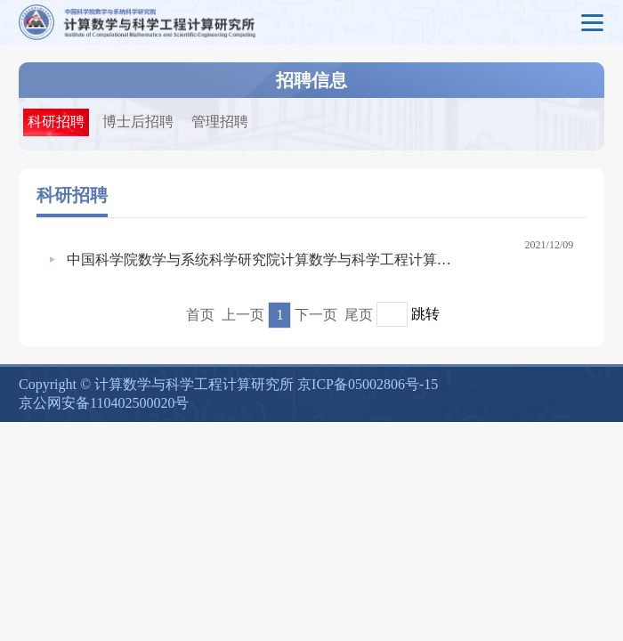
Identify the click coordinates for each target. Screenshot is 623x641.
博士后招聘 (138, 121)
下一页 (316, 314)
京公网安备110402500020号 (104, 402)
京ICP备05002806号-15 (367, 384)
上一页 (243, 314)
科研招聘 (56, 121)
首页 (200, 314)
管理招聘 (219, 121)
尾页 (358, 314)
